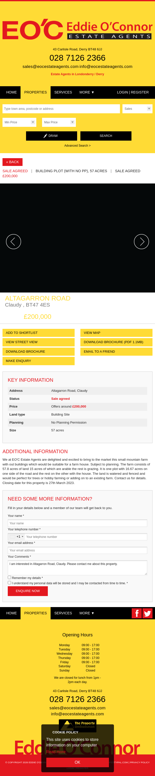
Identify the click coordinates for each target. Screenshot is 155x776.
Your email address (21, 543)
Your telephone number (24, 529)
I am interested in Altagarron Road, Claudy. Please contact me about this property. (77, 567)
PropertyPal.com (116, 762)
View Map (92, 333)
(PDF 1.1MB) (113, 342)
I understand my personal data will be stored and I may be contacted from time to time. (70, 583)
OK (77, 762)
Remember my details (27, 578)
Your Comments (19, 556)
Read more (56, 752)
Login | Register (133, 92)
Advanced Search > (77, 145)
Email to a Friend (99, 351)
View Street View (22, 342)
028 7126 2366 (77, 57)
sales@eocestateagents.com (51, 66)
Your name (16, 516)
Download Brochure (25, 351)
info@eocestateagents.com (105, 66)
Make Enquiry (18, 361)
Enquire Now (28, 591)
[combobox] (16, 536)
